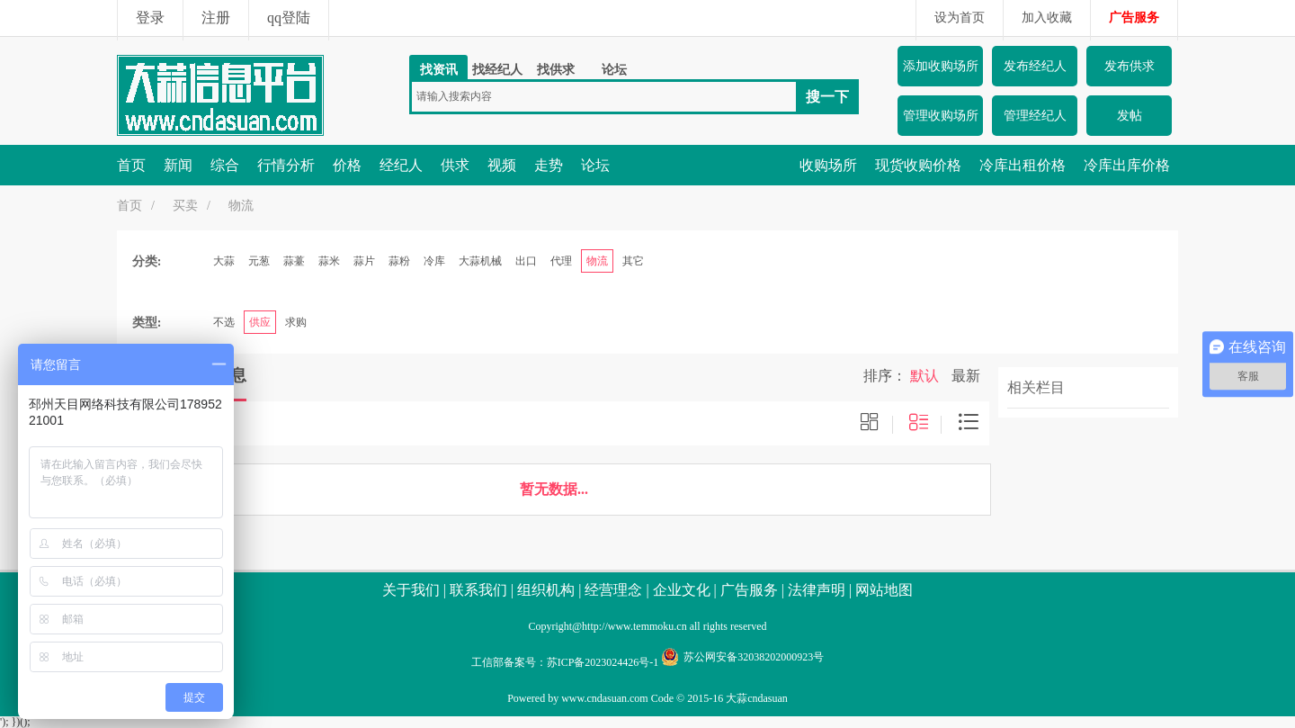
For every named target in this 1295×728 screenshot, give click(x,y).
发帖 (1129, 115)
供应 (260, 322)
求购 (296, 322)
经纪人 (401, 165)
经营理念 (613, 590)
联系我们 (478, 590)
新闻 (178, 165)
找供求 (556, 69)
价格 (347, 165)
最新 (965, 375)
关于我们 (411, 590)
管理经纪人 (1035, 115)
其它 (633, 261)
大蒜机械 (480, 261)
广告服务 (1134, 17)
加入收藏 (1047, 17)
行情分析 (286, 165)
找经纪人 (497, 69)
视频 (501, 165)
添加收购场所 (940, 66)
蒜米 (329, 261)
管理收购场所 (940, 115)
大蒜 (224, 261)
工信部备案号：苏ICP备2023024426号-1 (565, 662)
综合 (224, 165)
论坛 (614, 69)
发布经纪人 (1035, 66)
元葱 (259, 261)
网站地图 (884, 590)
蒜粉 (399, 261)
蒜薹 (294, 261)
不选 (224, 322)
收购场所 (828, 165)
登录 (150, 17)
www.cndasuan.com (604, 698)
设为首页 (959, 17)
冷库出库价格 (1127, 165)
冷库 (434, 261)
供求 (455, 165)
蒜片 (364, 261)
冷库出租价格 (1022, 165)
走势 (548, 165)
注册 (215, 17)
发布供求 (1129, 66)
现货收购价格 (918, 165)
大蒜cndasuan (757, 698)
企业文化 (681, 590)
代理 (561, 261)
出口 (526, 261)
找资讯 (439, 69)
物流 (241, 205)
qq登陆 (288, 17)
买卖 (185, 205)
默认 (924, 375)
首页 (131, 165)
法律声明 (816, 590)
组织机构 (546, 590)
